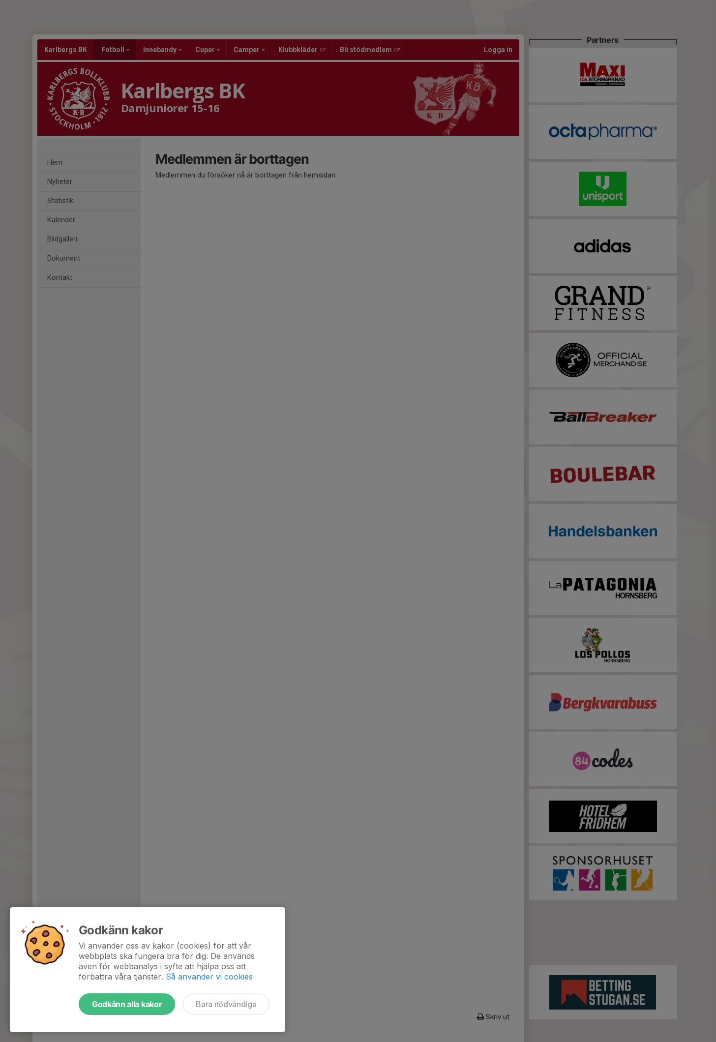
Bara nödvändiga (226, 1004)
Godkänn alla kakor (127, 1004)
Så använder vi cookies (209, 977)
